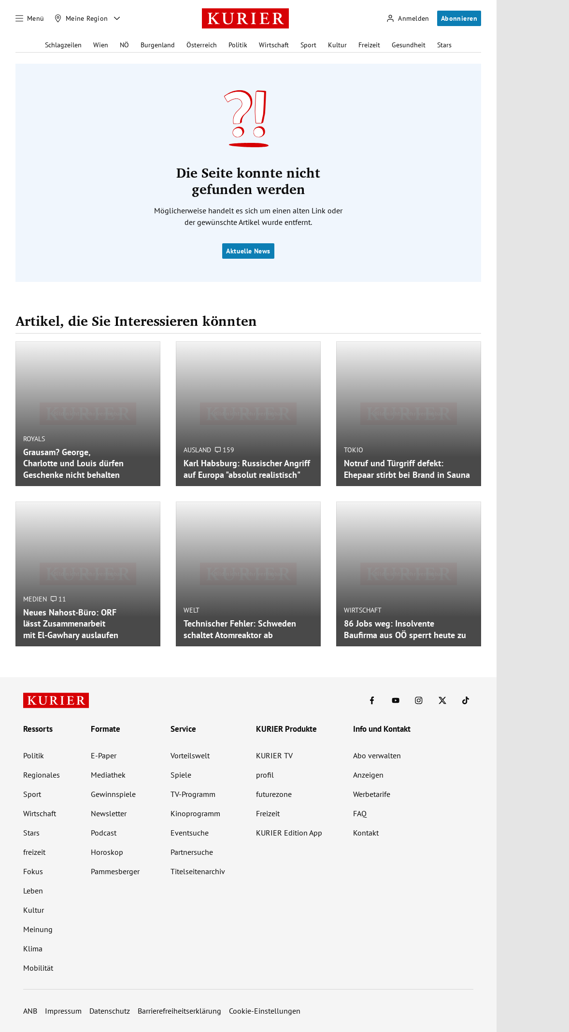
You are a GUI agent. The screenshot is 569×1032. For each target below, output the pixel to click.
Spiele (181, 775)
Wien (100, 45)
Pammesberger (115, 871)
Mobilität (38, 968)
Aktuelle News (248, 251)
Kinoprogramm (195, 813)
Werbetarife (371, 794)
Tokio (353, 450)
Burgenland (158, 45)
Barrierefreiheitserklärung (179, 1011)
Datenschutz (109, 1011)
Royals (34, 439)
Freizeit (369, 45)
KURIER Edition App (289, 832)
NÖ (124, 45)
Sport (308, 45)
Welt (191, 610)
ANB (30, 1011)
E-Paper (103, 755)
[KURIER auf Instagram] (419, 700)
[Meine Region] (81, 18)
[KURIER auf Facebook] (372, 700)
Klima (33, 948)
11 (58, 599)
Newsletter (109, 813)
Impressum (63, 1011)
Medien (35, 599)
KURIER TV (274, 755)
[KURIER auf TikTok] (465, 700)
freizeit (34, 852)
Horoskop (107, 852)
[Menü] (30, 18)
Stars (444, 45)
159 (224, 450)
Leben (33, 890)
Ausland (197, 450)
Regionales (41, 775)
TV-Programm (193, 794)
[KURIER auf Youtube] (395, 700)
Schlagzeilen (63, 45)
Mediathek (108, 775)
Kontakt (366, 832)
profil (265, 775)
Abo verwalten (377, 755)
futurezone (274, 794)
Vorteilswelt (190, 755)
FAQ (360, 813)
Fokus (33, 871)
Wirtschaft (274, 45)
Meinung (38, 929)
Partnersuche (192, 852)
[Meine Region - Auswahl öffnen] (117, 18)
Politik (237, 45)
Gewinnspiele (113, 794)
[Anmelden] (408, 19)
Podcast (103, 832)
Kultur (337, 45)
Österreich (201, 45)
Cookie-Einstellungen (264, 1011)
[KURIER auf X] (442, 700)
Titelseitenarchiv (198, 871)
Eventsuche (190, 832)
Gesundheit (409, 45)
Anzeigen (368, 775)
